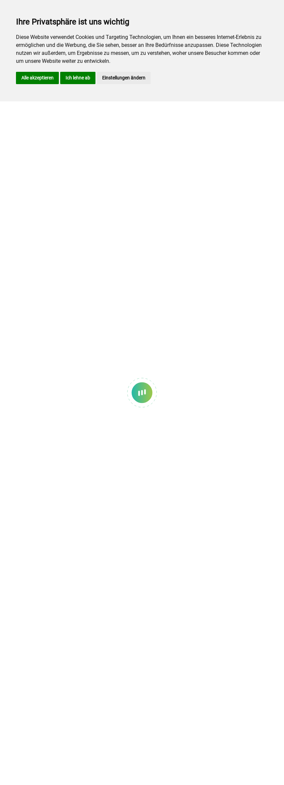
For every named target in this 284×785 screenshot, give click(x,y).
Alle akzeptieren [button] (37, 77)
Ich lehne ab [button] (78, 77)
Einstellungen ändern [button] (123, 77)
